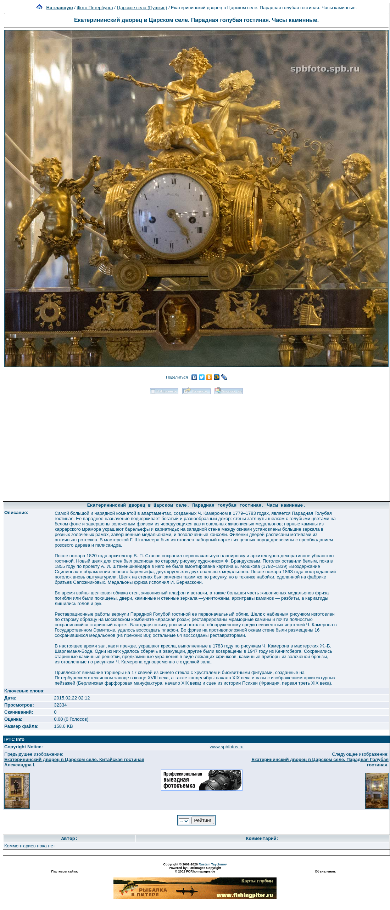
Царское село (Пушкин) (142, 7)
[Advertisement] (196, 445)
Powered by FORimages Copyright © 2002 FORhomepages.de (195, 869)
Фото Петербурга (95, 7)
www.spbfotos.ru (226, 746)
